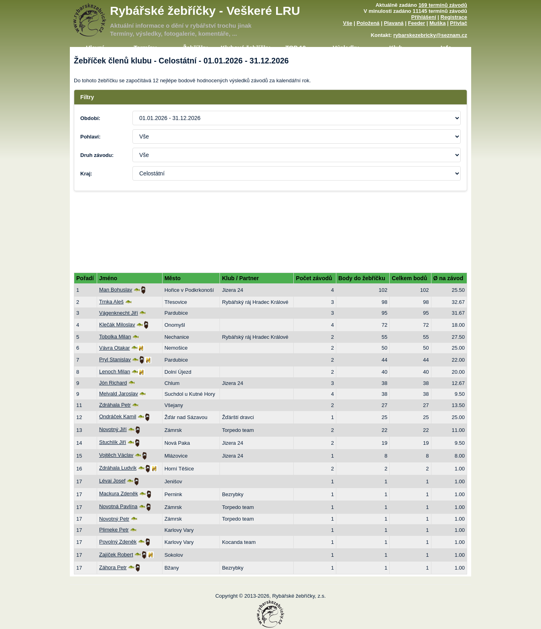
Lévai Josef (112, 481)
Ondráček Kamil (117, 416)
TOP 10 (295, 47)
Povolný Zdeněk (117, 542)
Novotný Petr (114, 519)
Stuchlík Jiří (112, 442)
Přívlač (458, 23)
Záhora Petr (113, 567)
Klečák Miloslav (117, 325)
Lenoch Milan (114, 371)
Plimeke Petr (114, 530)
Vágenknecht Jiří (118, 313)
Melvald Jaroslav (118, 394)
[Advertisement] (270, 221)
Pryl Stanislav (115, 359)
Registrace (454, 17)
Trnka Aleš (111, 302)
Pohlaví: (90, 137)
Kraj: (86, 174)
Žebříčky (195, 47)
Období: (90, 118)
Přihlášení (423, 17)
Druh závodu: (97, 155)
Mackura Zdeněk (118, 494)
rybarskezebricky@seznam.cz (430, 35)
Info (446, 47)
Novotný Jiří (113, 429)
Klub (396, 47)
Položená (368, 23)
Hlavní (95, 47)
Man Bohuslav (115, 290)
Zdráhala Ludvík (117, 468)
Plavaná (393, 23)
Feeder (416, 23)
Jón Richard (113, 383)
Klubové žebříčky (245, 47)
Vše (347, 23)
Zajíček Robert (116, 555)
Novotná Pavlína (118, 506)
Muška (437, 23)
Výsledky (346, 47)
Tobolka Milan (115, 337)
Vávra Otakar (114, 348)
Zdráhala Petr (115, 405)
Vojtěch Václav (116, 455)
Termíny (145, 47)
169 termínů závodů (443, 5)
